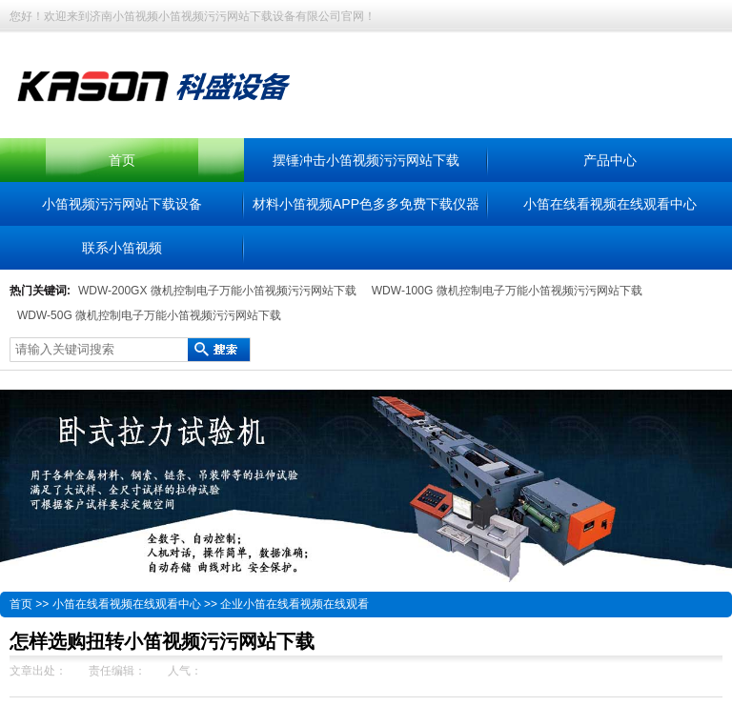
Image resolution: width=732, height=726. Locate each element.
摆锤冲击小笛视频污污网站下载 (366, 160)
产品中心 (610, 160)
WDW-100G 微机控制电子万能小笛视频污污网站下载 (507, 290)
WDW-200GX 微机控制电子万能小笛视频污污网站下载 (217, 290)
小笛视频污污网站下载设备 (122, 204)
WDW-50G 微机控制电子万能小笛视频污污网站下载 (149, 315)
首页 (122, 160)
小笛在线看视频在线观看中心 (610, 204)
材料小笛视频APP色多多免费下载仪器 (366, 204)
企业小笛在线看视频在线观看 (294, 604)
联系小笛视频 (122, 247)
